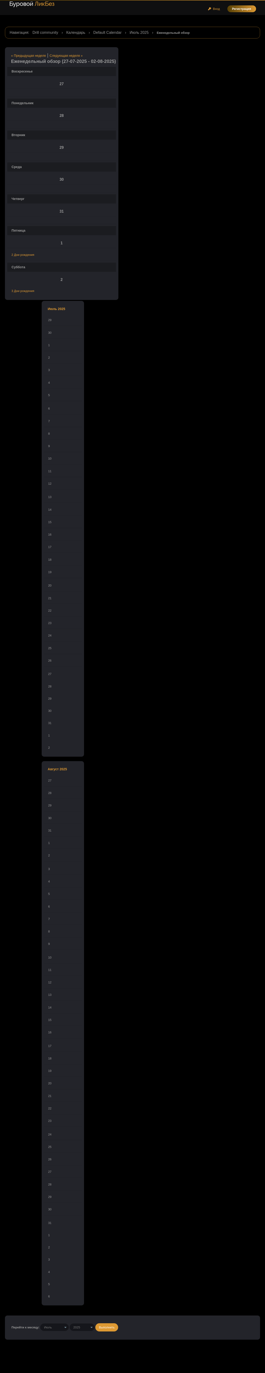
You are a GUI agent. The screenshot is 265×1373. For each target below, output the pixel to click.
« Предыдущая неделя (28, 56)
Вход (214, 9)
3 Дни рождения (23, 291)
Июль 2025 (139, 33)
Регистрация (241, 9)
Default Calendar (107, 33)
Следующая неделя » (66, 56)
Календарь (75, 33)
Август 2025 (57, 769)
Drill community (45, 33)
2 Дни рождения (23, 255)
